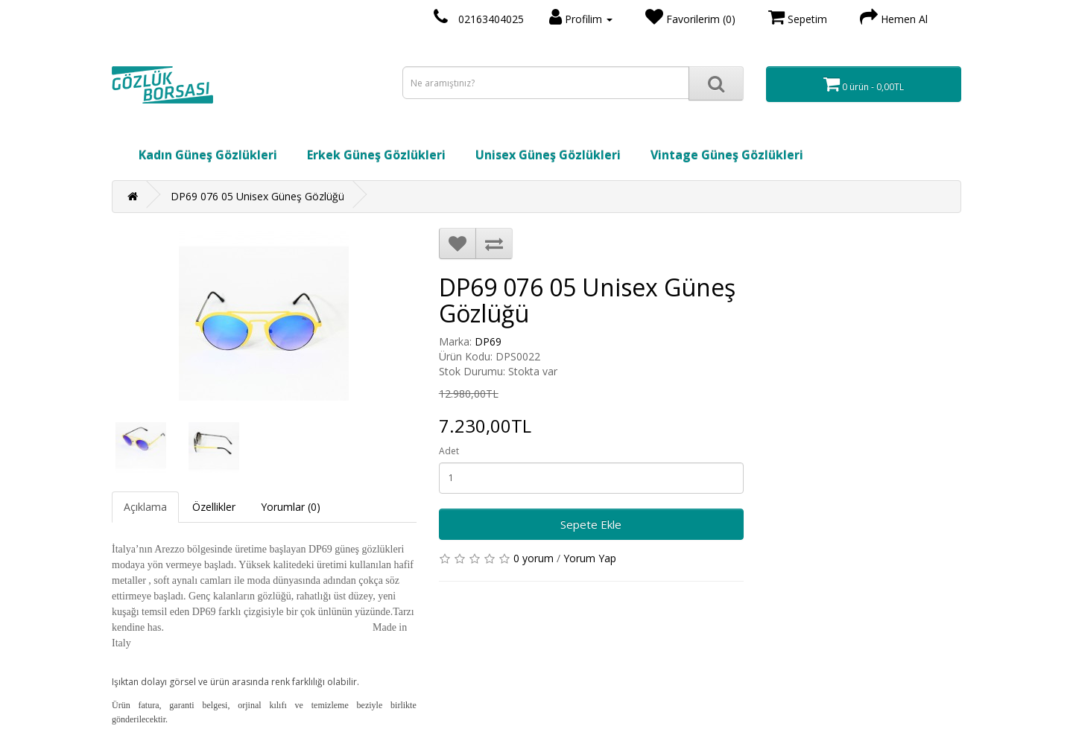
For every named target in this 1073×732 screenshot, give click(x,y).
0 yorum (533, 558)
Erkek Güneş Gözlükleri (376, 155)
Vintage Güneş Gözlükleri (727, 155)
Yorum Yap (589, 558)
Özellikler (213, 507)
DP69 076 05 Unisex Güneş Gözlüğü (257, 196)
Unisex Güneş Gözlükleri (548, 155)
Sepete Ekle (590, 524)
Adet (449, 451)
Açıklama (145, 507)
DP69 (488, 341)
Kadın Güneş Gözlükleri (208, 155)
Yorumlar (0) (290, 507)
